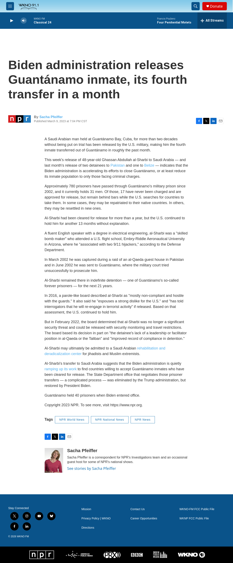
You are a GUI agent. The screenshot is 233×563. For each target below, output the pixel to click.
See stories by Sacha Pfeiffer (91, 468)
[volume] (23, 20)
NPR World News (72, 419)
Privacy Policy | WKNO (96, 518)
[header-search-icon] (195, 6)
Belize (149, 165)
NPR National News (109, 419)
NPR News (143, 419)
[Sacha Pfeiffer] (54, 460)
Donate (216, 6)
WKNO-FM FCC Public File (197, 509)
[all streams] (212, 20)
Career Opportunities (143, 518)
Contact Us (137, 509)
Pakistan (117, 165)
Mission (86, 509)
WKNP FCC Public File (194, 518)
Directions (87, 527)
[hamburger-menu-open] (10, 6)
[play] (11, 20)
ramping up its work (61, 369)
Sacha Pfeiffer (51, 117)
